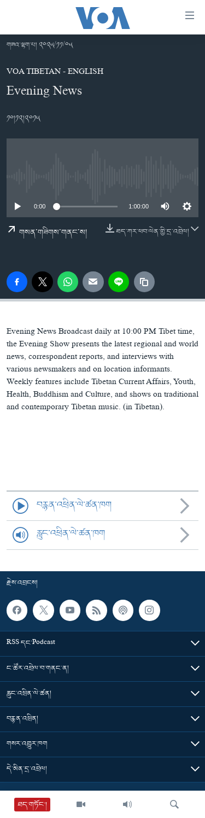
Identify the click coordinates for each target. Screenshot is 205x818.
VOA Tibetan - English (55, 72)
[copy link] (144, 281)
